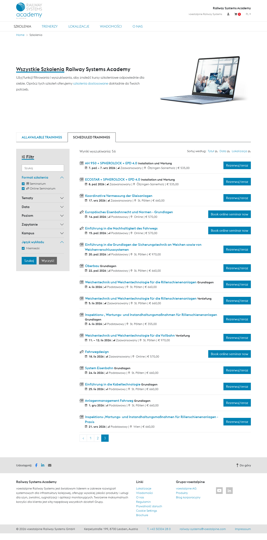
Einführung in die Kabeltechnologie (112, 384)
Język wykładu (33, 242)
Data (25, 207)
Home (20, 35)
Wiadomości (111, 26)
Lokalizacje (78, 26)
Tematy (27, 198)
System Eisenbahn (99, 368)
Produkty (182, 493)
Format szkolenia (35, 177)
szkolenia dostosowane (90, 83)
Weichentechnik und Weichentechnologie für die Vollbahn (130, 335)
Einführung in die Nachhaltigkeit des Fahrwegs (121, 228)
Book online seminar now (229, 214)
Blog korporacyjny (188, 497)
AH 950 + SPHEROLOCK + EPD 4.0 (111, 163)
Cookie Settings (146, 510)
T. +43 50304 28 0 (159, 529)
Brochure (142, 515)
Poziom (27, 215)
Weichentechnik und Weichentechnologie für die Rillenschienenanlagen (140, 282)
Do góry (243, 465)
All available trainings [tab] (42, 137)
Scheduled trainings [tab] (91, 137)
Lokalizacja (239, 151)
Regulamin (143, 502)
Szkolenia (22, 26)
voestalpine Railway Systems (205, 14)
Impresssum (243, 529)
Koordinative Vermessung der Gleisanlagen (118, 196)
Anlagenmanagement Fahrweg (109, 400)
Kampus (28, 233)
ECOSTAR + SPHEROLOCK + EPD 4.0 (112, 179)
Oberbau (92, 266)
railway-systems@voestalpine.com (203, 529)
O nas (138, 26)
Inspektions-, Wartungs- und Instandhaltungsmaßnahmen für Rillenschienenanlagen (150, 315)
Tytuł (211, 151)
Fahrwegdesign (96, 352)
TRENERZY (50, 26)
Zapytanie (30, 224)
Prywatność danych (149, 506)
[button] (36, 465)
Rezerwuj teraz (237, 165)
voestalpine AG (186, 488)
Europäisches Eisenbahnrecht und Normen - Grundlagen (128, 212)
